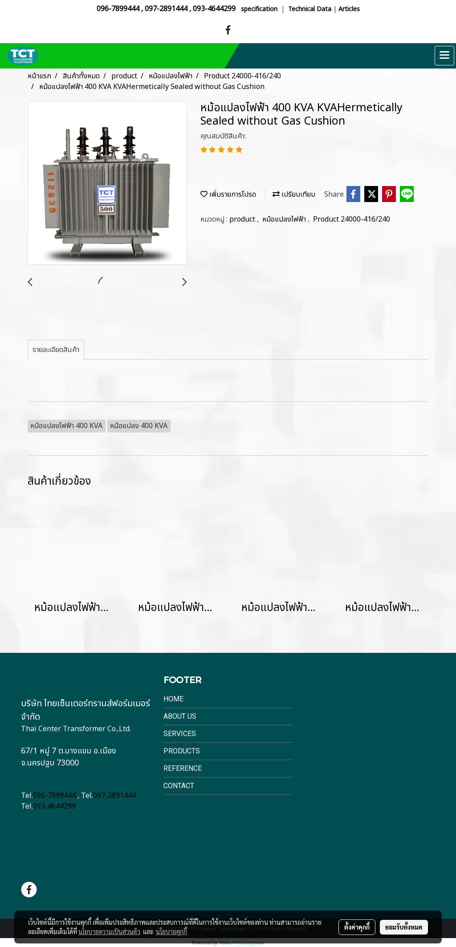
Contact (178, 785)
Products (181, 751)
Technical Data (309, 9)
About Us (179, 716)
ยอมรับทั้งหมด (404, 927)
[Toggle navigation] (444, 55)
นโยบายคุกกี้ (171, 931)
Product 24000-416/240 (351, 219)
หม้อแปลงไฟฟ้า (285, 219)
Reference (182, 768)
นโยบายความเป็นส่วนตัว (109, 931)
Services (179, 733)
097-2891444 (166, 9)
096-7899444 (118, 9)
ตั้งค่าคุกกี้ (357, 927)
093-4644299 (214, 9)
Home (173, 699)
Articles (349, 9)
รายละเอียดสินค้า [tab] (56, 349)
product (243, 219)
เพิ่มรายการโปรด (228, 194)
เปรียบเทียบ (294, 194)
